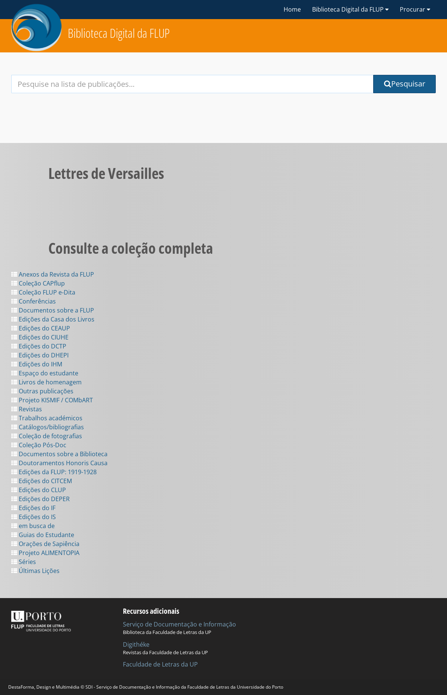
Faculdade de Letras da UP (160, 664)
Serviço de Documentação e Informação (179, 624)
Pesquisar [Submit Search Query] (404, 84)
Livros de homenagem (46, 382)
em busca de (33, 526)
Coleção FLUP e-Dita (43, 292)
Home (292, 9)
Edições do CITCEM (41, 481)
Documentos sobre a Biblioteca (59, 454)
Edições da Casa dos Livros (52, 319)
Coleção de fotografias (46, 436)
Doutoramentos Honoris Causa (59, 463)
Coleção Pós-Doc (38, 445)
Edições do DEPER (40, 499)
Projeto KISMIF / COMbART (52, 400)
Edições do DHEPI (40, 355)
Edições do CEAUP (40, 328)
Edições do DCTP (38, 346)
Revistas (26, 409)
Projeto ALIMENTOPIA (45, 553)
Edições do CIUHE (40, 337)
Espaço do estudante (44, 373)
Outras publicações (42, 391)
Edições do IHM (36, 364)
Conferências (33, 301)
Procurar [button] (415, 9)
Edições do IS (33, 517)
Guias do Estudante (42, 535)
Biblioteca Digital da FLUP (119, 33)
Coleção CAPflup (38, 283)
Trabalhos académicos (46, 418)
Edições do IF (33, 508)
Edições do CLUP (38, 490)
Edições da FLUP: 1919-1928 (54, 472)
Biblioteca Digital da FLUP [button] (350, 9)
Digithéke (136, 644)
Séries (23, 562)
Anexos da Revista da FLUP (52, 274)
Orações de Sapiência (45, 544)
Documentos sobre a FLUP (52, 310)
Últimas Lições (35, 571)
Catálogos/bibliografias (47, 427)
